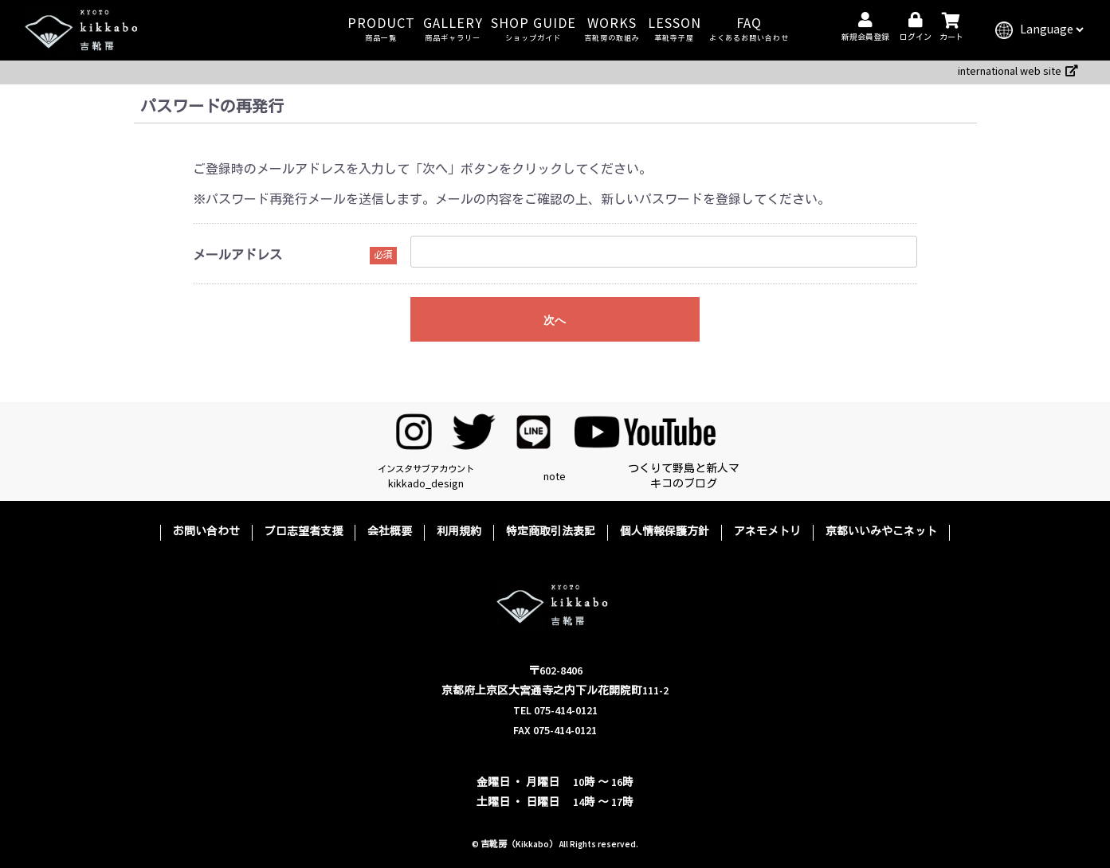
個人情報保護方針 (664, 532)
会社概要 (389, 532)
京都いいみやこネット (881, 532)
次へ (554, 320)
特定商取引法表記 (550, 532)
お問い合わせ (206, 532)
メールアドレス (237, 256)
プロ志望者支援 (304, 532)
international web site (1018, 72)
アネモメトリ (767, 532)
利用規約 (459, 532)
